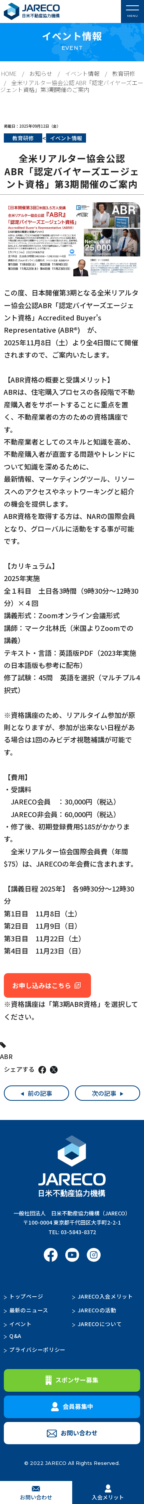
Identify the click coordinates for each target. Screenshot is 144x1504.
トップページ (26, 1296)
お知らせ (40, 73)
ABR (6, 1056)
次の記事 (104, 1093)
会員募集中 (72, 1406)
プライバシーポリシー (37, 1349)
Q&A (15, 1336)
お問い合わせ (72, 1433)
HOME (9, 73)
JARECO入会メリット (105, 1296)
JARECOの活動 (97, 1310)
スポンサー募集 (72, 1380)
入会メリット (108, 1492)
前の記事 (40, 1093)
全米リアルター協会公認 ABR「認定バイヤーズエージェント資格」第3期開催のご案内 (71, 86)
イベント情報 (82, 73)
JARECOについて (100, 1324)
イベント (20, 1324)
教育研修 (123, 73)
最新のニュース (28, 1310)
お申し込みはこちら (41, 985)
